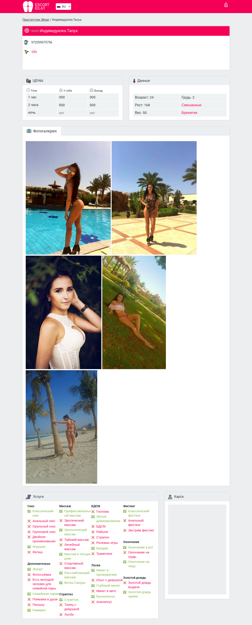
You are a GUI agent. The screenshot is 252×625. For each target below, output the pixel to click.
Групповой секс (44, 532)
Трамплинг (104, 554)
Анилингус (104, 602)
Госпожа (102, 512)
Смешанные (191, 105)
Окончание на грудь (138, 554)
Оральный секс (44, 526)
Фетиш (37, 552)
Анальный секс (43, 521)
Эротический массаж (74, 523)
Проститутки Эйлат (35, 19)
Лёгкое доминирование (108, 519)
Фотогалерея (42, 131)
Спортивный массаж (73, 566)
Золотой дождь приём (139, 594)
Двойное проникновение (44, 539)
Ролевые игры (107, 543)
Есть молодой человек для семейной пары (44, 584)
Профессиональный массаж (77, 513)
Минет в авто (106, 591)
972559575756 (41, 42)
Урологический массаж (75, 532)
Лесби (69, 614)
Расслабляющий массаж (76, 575)
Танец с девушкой (71, 607)
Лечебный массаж (72, 547)
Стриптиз (71, 600)
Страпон (102, 537)
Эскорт (37, 569)
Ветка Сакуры (74, 583)
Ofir (31, 52)
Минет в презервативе (106, 572)
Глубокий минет (108, 585)
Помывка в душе (45, 599)
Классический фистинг (138, 513)
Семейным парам (45, 594)
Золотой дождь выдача (139, 585)
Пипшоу (38, 605)
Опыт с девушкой (109, 580)
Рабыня (102, 532)
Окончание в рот (140, 547)
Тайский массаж (76, 540)
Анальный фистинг (136, 523)
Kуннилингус (105, 596)
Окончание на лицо (138, 564)
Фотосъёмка (41, 575)
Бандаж (102, 548)
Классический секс (42, 513)
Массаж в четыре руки (77, 556)
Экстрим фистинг (141, 530)
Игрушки (38, 547)
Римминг (39, 610)
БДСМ (101, 526)
